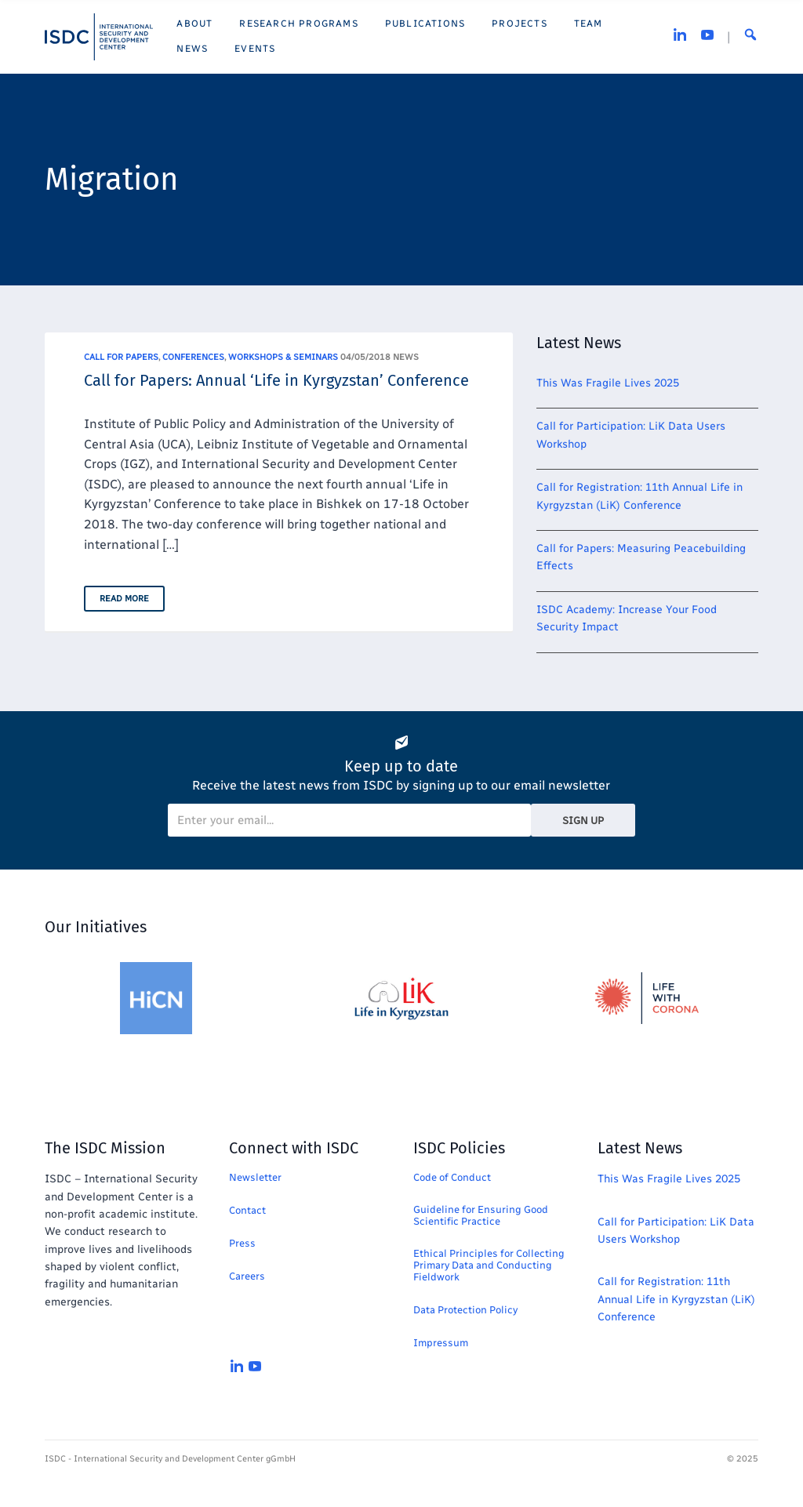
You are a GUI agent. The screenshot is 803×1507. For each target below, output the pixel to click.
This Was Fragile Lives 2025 (607, 383)
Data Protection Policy (465, 1310)
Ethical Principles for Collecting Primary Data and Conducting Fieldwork (489, 1265)
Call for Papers (121, 357)
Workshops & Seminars (283, 357)
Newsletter (255, 1177)
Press (242, 1243)
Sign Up (583, 820)
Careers (247, 1276)
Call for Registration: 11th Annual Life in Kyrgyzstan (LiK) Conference (676, 1299)
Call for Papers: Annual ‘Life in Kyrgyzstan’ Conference (276, 380)
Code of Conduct (452, 1177)
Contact (247, 1210)
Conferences (193, 357)
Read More (124, 599)
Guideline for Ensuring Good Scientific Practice (480, 1215)
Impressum (440, 1343)
